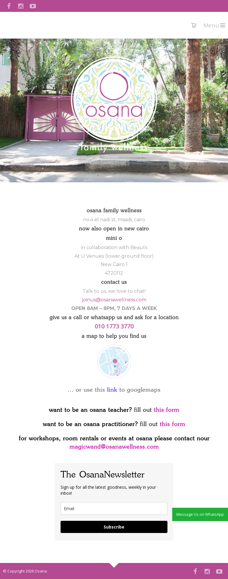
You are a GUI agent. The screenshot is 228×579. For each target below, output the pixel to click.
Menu (214, 25)
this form (166, 410)
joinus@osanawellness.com (114, 300)
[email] (114, 508)
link (112, 390)
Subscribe (114, 527)
